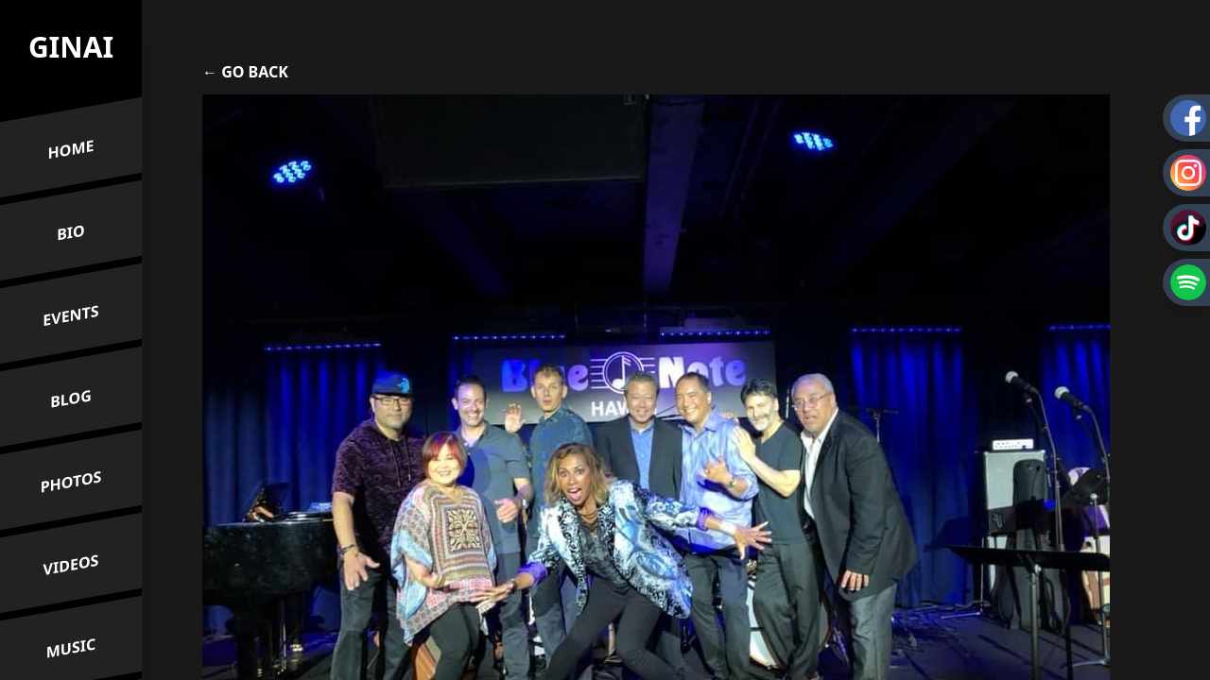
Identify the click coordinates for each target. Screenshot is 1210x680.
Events (70, 315)
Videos (71, 565)
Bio (71, 233)
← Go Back (245, 71)
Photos (71, 482)
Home (71, 149)
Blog (71, 399)
